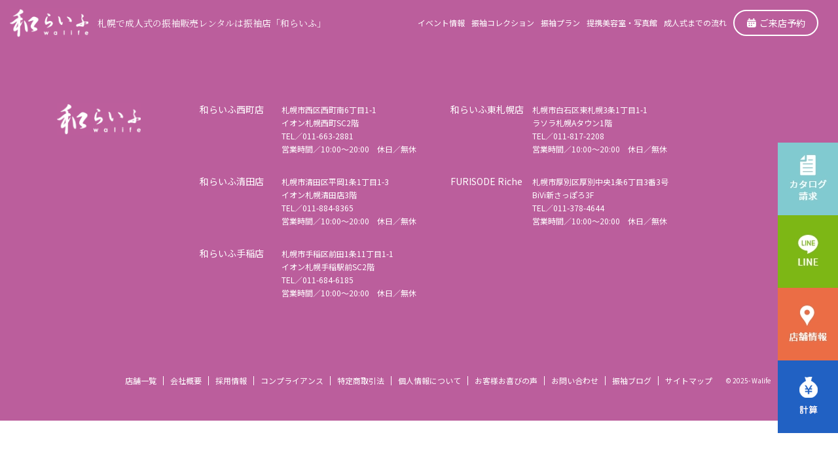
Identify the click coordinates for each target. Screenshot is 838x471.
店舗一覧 (140, 380)
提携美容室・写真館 (622, 22)
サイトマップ (688, 380)
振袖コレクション (502, 22)
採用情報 (231, 380)
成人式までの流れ (695, 22)
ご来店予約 (776, 22)
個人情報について (429, 380)
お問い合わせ (574, 380)
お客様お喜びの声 (506, 380)
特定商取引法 (360, 380)
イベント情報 (441, 22)
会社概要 (186, 380)
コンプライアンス (292, 380)
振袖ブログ (631, 380)
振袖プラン (560, 22)
